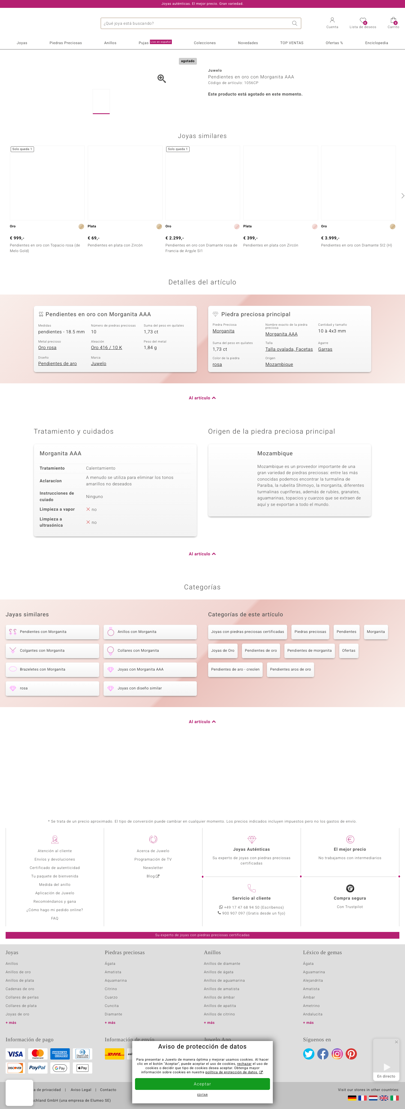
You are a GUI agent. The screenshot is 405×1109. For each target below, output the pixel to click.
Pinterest (351, 1054)
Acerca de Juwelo (153, 851)
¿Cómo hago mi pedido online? (54, 910)
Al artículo (199, 457)
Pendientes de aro (57, 422)
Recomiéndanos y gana (54, 901)
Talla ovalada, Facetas (289, 408)
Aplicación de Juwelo (54, 893)
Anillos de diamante (222, 964)
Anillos (110, 43)
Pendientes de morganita (309, 710)
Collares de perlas (22, 997)
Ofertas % (334, 43)
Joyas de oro (17, 1014)
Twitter (308, 1054)
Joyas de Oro (223, 710)
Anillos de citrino (219, 1014)
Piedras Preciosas (66, 43)
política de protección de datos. (231, 1072)
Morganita (224, 390)
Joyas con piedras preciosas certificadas (247, 691)
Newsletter (153, 868)
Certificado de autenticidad (55, 868)
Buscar (295, 23)
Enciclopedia (376, 43)
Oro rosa (47, 407)
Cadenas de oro (20, 989)
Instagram (337, 1054)
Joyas (22, 43)
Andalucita (313, 1014)
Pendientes (346, 691)
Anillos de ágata (219, 972)
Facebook (322, 1054)
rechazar (244, 1064)
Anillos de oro (18, 972)
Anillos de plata (20, 980)
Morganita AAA (282, 393)
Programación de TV (153, 859)
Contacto (108, 1090)
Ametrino (311, 1006)
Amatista (113, 972)
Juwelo (99, 422)
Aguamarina (314, 972)
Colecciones (205, 43)
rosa (217, 423)
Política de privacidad (41, 1090)
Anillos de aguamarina (224, 980)
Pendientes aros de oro (290, 729)
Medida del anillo (55, 885)
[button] (332, 23)
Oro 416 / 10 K (106, 407)
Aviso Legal (81, 1090)
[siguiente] (402, 254)
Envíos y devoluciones (55, 859)
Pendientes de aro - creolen (235, 729)
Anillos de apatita (220, 1006)
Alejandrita (313, 980)
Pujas (155, 43)
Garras (325, 408)
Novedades (248, 43)
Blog (151, 876)
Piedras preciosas (310, 691)
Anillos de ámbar (219, 997)
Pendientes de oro (261, 710)
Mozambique (279, 423)
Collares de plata (21, 1006)
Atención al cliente (55, 851)
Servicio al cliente (251, 898)
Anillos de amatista (221, 989)
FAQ (54, 918)
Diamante (113, 1014)
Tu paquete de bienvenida (54, 876)
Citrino (111, 989)
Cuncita (112, 1006)
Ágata (110, 964)
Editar (202, 1095)
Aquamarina (116, 980)
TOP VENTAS (292, 43)
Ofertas (349, 710)
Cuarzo (111, 997)
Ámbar (309, 997)
